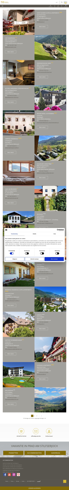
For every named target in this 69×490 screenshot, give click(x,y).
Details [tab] (34, 233)
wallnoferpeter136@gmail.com (45, 223)
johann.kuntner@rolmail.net (44, 72)
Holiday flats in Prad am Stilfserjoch (12, 465)
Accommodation (8, 460)
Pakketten (13, 453)
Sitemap (17, 481)
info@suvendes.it (41, 374)
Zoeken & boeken (35, 488)
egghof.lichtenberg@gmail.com (45, 273)
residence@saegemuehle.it (12, 300)
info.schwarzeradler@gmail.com (13, 349)
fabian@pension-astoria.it (11, 97)
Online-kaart (49, 432)
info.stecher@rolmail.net (11, 198)
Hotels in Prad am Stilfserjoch (11, 463)
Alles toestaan (54, 259)
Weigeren (15, 259)
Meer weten (42, 26)
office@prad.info (36, 432)
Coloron (6, 481)
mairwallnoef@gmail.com (11, 399)
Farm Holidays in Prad (8, 472)
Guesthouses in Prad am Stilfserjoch (12, 466)
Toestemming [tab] (14, 233)
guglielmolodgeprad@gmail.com (45, 173)
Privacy (12, 481)
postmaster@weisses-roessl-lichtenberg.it (48, 122)
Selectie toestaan (34, 259)
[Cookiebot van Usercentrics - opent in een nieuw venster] (58, 230)
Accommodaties (34, 453)
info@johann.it (40, 22)
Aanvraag (55, 453)
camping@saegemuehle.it (12, 147)
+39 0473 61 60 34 (21, 432)
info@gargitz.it (40, 324)
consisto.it (38, 481)
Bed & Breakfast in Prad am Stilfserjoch (13, 468)
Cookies (23, 481)
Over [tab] (55, 233)
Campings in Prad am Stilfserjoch (11, 470)
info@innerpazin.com (10, 47)
